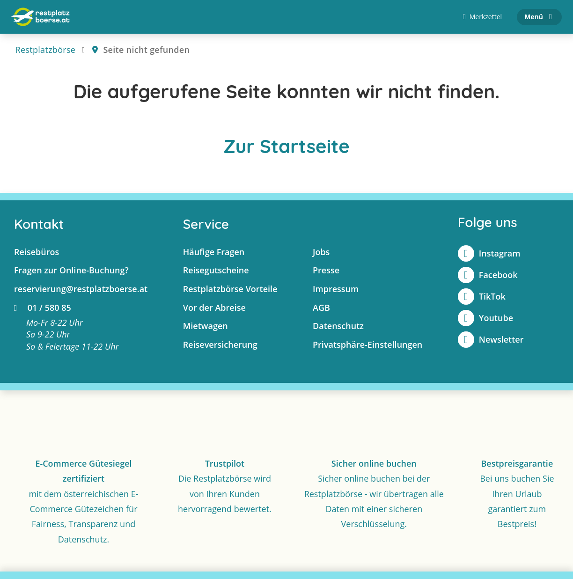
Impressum (336, 288)
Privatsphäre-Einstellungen (367, 344)
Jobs (321, 251)
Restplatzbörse (45, 49)
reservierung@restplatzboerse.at (80, 288)
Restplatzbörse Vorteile (230, 288)
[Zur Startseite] (40, 17)
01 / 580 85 (42, 307)
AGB (321, 307)
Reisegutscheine (216, 270)
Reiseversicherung (220, 344)
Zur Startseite (286, 146)
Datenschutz (338, 325)
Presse (326, 270)
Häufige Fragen (214, 251)
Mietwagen (205, 325)
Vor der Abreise (214, 307)
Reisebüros (36, 251)
